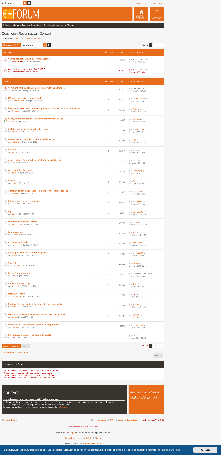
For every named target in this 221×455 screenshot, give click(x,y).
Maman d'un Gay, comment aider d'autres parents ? (34, 324)
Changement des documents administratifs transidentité (37, 118)
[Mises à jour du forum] (19, 273)
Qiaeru (98, 438)
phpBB (73, 432)
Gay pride (12, 262)
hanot (14, 317)
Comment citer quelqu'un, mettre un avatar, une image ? (36, 87)
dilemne (12, 180)
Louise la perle (18, 100)
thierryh (136, 284)
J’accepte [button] (205, 450)
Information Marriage (19, 283)
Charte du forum (67, 407)
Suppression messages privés (22, 221)
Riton (14, 173)
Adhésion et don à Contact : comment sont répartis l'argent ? (38, 190)
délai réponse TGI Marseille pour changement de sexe (34, 160)
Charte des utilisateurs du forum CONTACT (29, 58)
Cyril (13, 275)
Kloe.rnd (15, 265)
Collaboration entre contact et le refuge (28, 129)
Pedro (14, 131)
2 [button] (155, 45)
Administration (18, 61)
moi (13, 183)
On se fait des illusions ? (20, 170)
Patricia (15, 327)
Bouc (14, 152)
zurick (135, 160)
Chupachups (17, 296)
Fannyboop (137, 170)
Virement (12, 149)
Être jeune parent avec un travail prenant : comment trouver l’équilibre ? (44, 108)
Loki (13, 203)
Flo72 (14, 255)
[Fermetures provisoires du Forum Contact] (29, 335)
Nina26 (14, 214)
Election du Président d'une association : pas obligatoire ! (36, 314)
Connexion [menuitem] (158, 3)
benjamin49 (138, 201)
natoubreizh (138, 325)
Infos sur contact (16, 293)
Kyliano (15, 111)
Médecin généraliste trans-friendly (25, 98)
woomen (15, 234)
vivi (13, 121)
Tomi (135, 181)
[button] (161, 45)
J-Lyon (135, 222)
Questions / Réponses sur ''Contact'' (27, 33)
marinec (15, 306)
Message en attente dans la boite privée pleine (31, 139)
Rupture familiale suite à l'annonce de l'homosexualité (35, 304)
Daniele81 (16, 286)
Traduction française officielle (78, 438)
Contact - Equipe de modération (27, 38)
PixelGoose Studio (93, 443)
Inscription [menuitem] (142, 3)
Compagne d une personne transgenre (27, 252)
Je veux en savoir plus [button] (169, 450)
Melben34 (16, 142)
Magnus (136, 119)
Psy (9, 211)
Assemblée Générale (18, 242)
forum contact (15, 232)
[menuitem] (141, 14)
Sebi (135, 140)
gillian (135, 263)
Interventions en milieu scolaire (23, 201)
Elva (134, 232)
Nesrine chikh (138, 129)
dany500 (137, 315)
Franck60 (15, 193)
